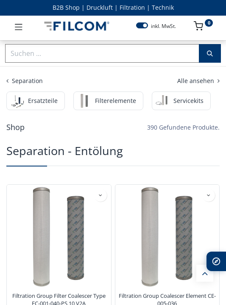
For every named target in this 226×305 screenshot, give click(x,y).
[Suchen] (210, 53)
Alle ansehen (198, 81)
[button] (100, 195)
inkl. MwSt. (163, 26)
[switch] (142, 25)
